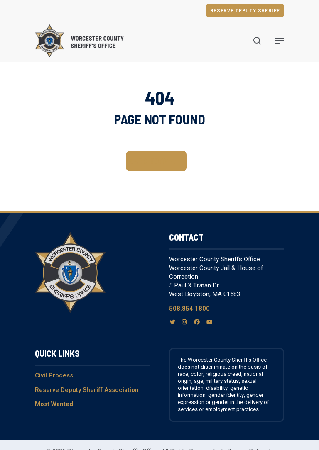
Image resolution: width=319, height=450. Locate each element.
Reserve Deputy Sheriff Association (87, 389)
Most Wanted (54, 404)
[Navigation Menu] (279, 40)
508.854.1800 (189, 308)
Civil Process (54, 375)
